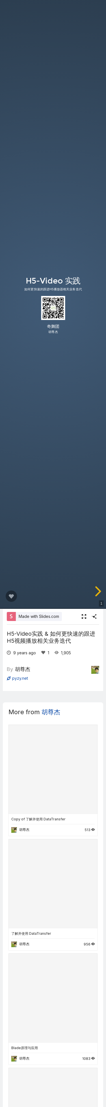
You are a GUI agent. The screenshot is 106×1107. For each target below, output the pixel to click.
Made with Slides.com (39, 616)
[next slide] (98, 591)
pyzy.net (17, 678)
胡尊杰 (22, 669)
